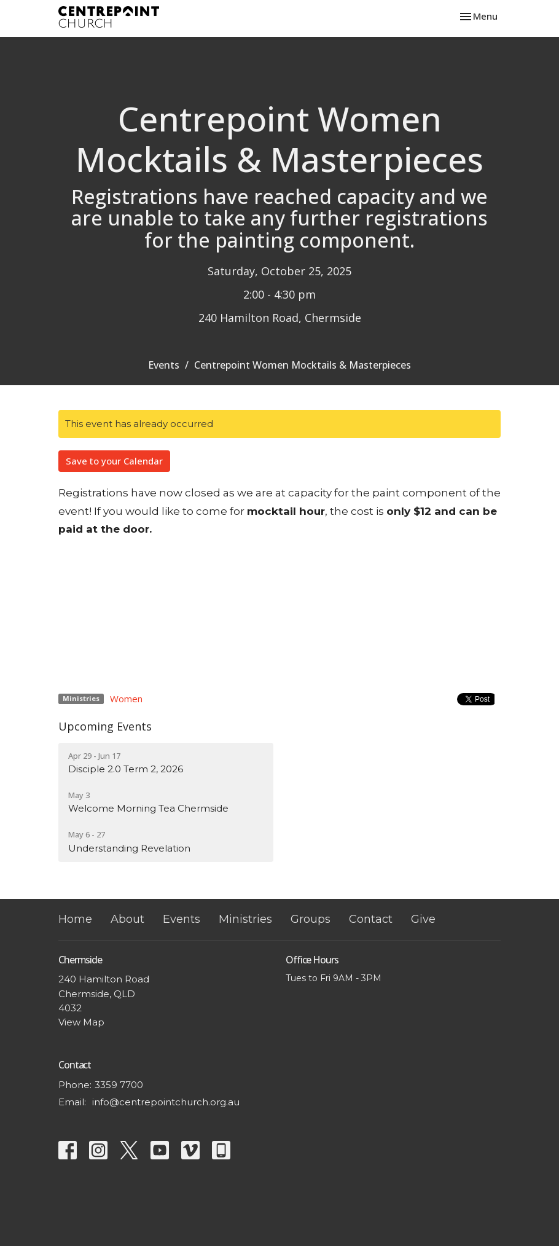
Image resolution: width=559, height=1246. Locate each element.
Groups (310, 919)
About (127, 919)
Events (163, 365)
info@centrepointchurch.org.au (166, 1102)
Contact (371, 919)
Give (423, 919)
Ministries (245, 919)
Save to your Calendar (114, 461)
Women (126, 698)
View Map (81, 1022)
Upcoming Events (105, 726)
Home (75, 919)
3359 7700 (119, 1085)
